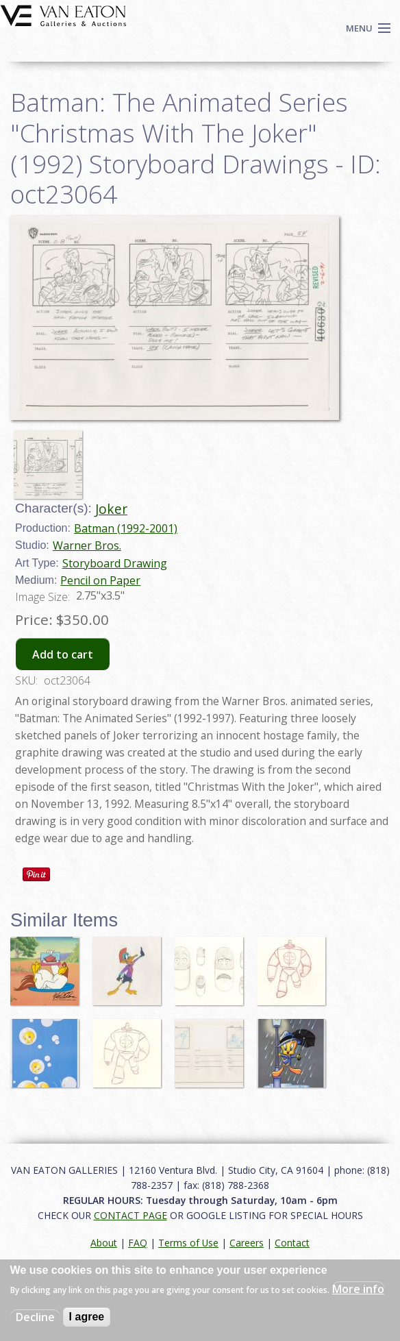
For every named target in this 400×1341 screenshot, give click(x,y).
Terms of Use (188, 1242)
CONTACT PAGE (130, 1215)
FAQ (137, 1242)
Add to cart (62, 654)
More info (358, 1288)
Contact (292, 1242)
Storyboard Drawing (114, 563)
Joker (111, 509)
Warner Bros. (87, 545)
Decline (35, 1317)
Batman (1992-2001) (125, 528)
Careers (246, 1242)
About (103, 1242)
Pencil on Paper (100, 580)
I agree (87, 1316)
